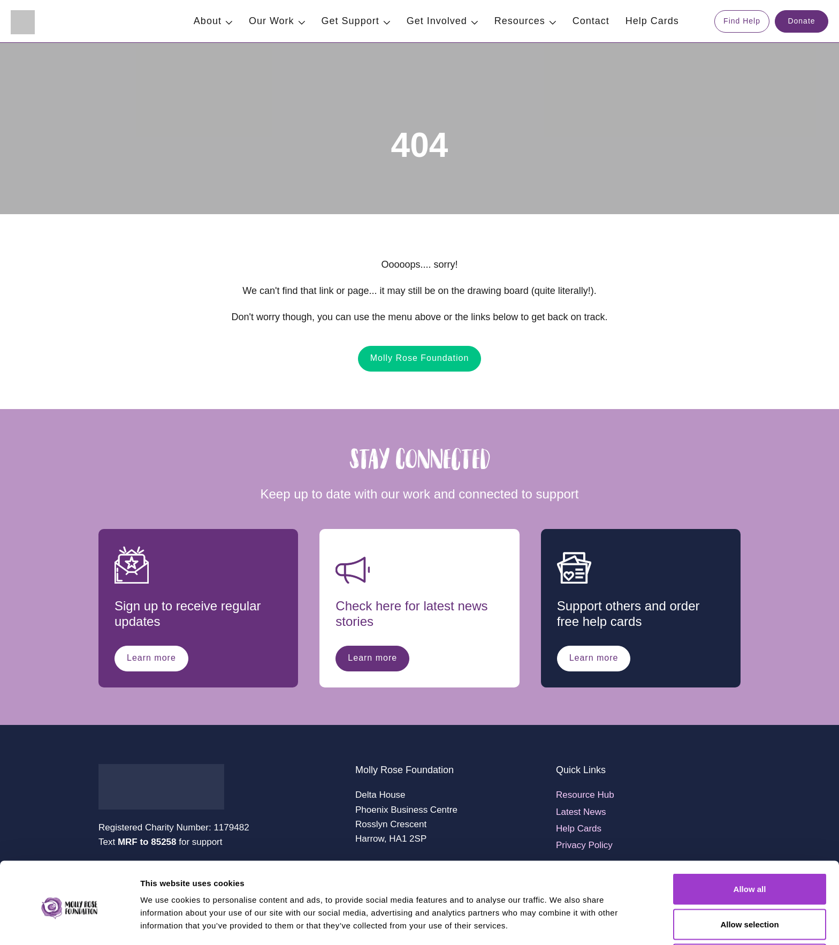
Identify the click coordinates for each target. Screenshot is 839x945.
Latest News (581, 812)
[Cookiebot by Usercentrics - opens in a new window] (69, 924)
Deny (750, 916)
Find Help (741, 21)
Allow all (750, 846)
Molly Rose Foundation (419, 357)
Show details (561, 917)
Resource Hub (585, 795)
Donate (801, 21)
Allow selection (749, 881)
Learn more (151, 657)
